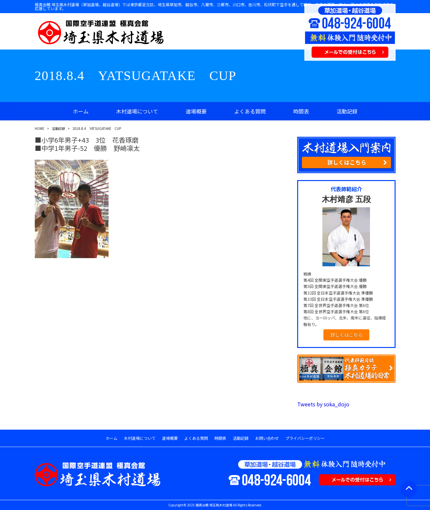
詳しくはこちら (346, 335)
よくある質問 (250, 111)
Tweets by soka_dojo (323, 404)
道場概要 (196, 111)
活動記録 (347, 111)
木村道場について (137, 111)
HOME (39, 128)
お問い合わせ (267, 438)
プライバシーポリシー (305, 438)
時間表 (301, 111)
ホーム (81, 111)
